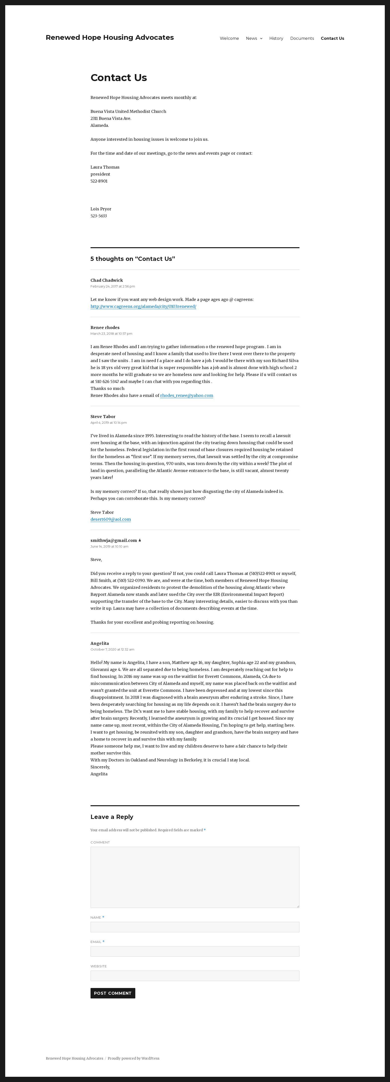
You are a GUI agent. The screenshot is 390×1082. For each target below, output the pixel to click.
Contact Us (332, 38)
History (276, 38)
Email (98, 942)
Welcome (229, 38)
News (251, 38)
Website (99, 966)
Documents (302, 38)
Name (97, 917)
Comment (100, 842)
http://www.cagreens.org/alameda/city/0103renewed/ (143, 306)
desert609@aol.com (111, 519)
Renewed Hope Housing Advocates (110, 37)
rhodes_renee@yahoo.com (186, 395)
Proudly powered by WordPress (133, 1058)
